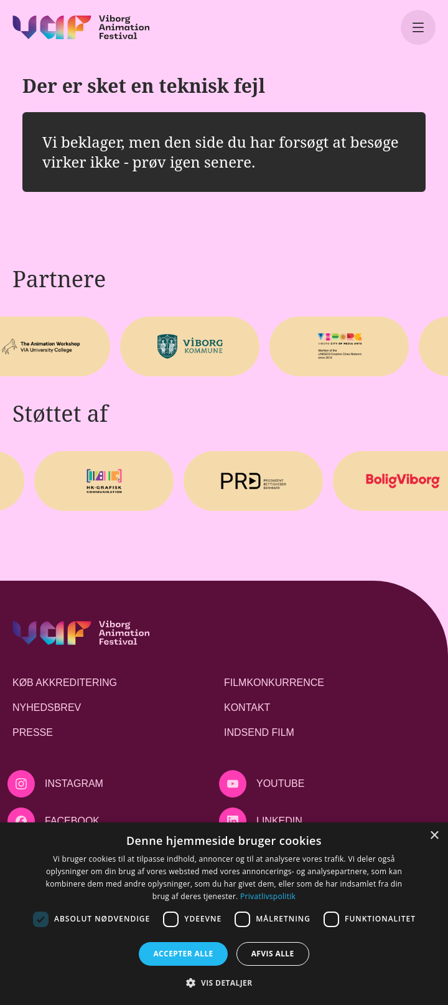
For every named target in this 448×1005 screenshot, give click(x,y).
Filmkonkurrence (274, 682)
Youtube (280, 783)
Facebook (72, 821)
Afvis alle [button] (272, 953)
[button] (223, 982)
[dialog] (224, 913)
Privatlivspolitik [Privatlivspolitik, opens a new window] (268, 896)
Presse (32, 732)
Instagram (74, 783)
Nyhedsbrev (46, 707)
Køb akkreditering (64, 682)
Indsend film (259, 732)
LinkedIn (279, 821)
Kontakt (247, 707)
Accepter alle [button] (183, 953)
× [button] (434, 836)
